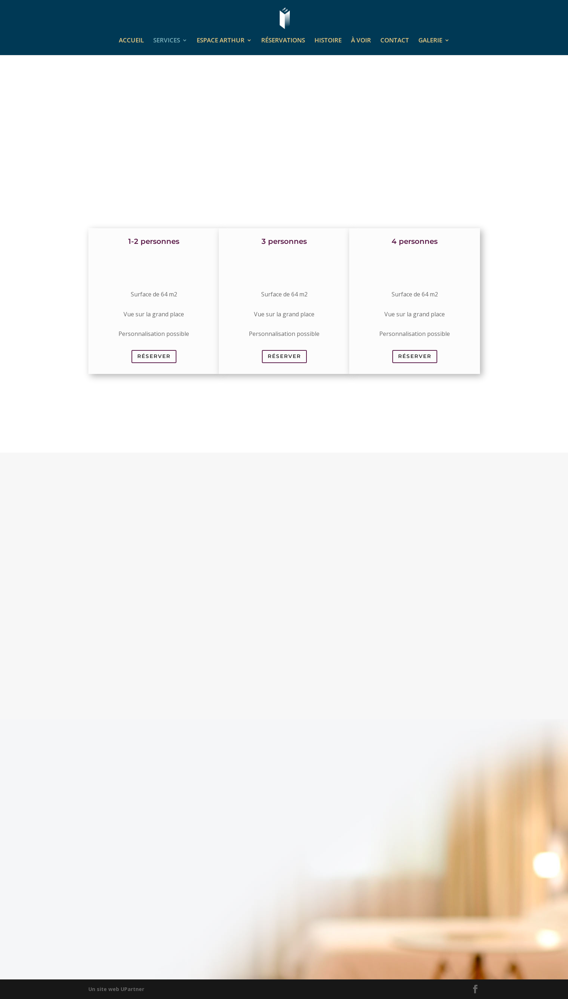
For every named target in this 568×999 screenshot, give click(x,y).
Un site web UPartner (116, 989)
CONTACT (394, 41)
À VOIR (361, 41)
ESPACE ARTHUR (221, 41)
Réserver (154, 356)
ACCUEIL (131, 41)
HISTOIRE (328, 41)
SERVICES (166, 41)
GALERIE (430, 41)
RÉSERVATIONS (283, 41)
